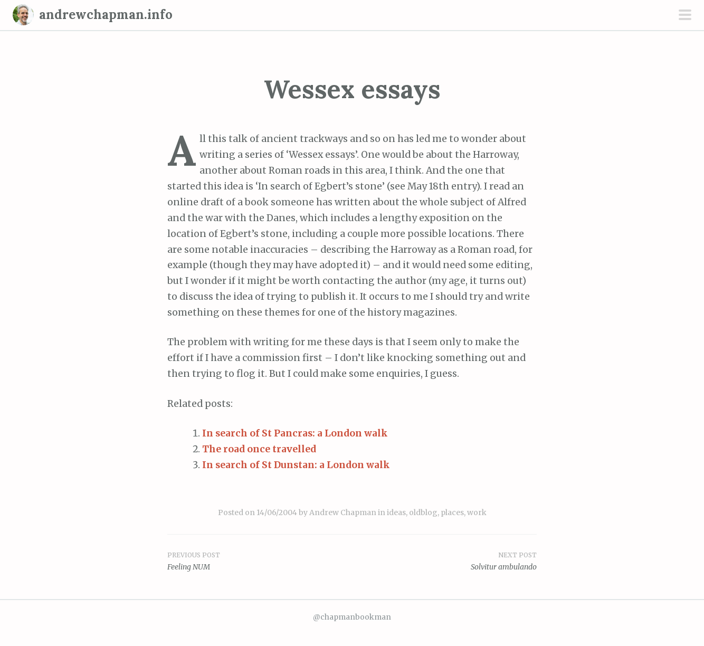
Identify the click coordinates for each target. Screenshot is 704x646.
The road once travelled (259, 449)
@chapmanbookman (352, 617)
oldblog (423, 512)
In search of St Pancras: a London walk (295, 433)
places (452, 512)
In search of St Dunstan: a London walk (296, 465)
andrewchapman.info (106, 14)
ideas (396, 512)
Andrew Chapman (342, 512)
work (477, 512)
